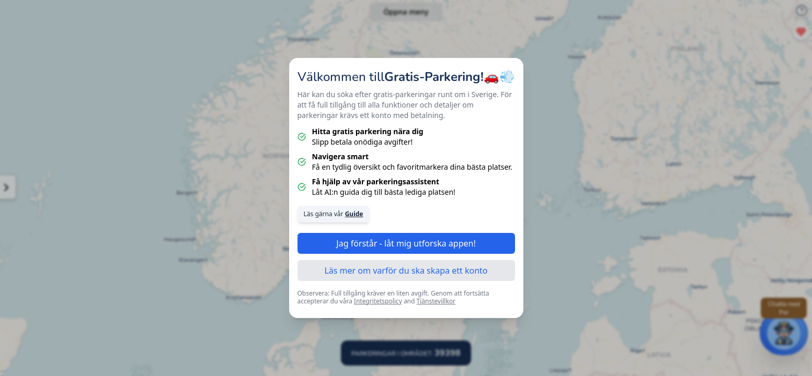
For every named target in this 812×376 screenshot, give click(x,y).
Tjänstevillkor (436, 301)
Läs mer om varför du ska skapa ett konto (405, 270)
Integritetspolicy (378, 301)
